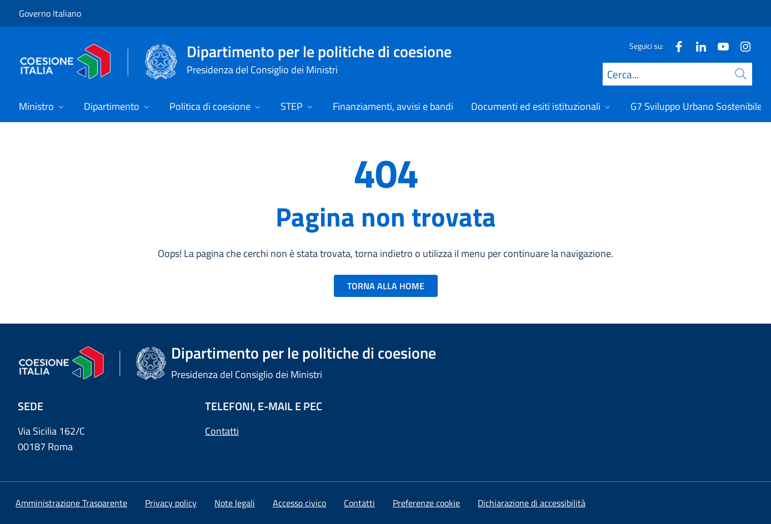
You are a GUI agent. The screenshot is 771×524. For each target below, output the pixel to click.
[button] (426, 503)
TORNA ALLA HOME (385, 286)
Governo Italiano (50, 13)
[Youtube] (719, 45)
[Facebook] (674, 45)
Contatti (222, 431)
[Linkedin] (696, 45)
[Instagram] (741, 45)
